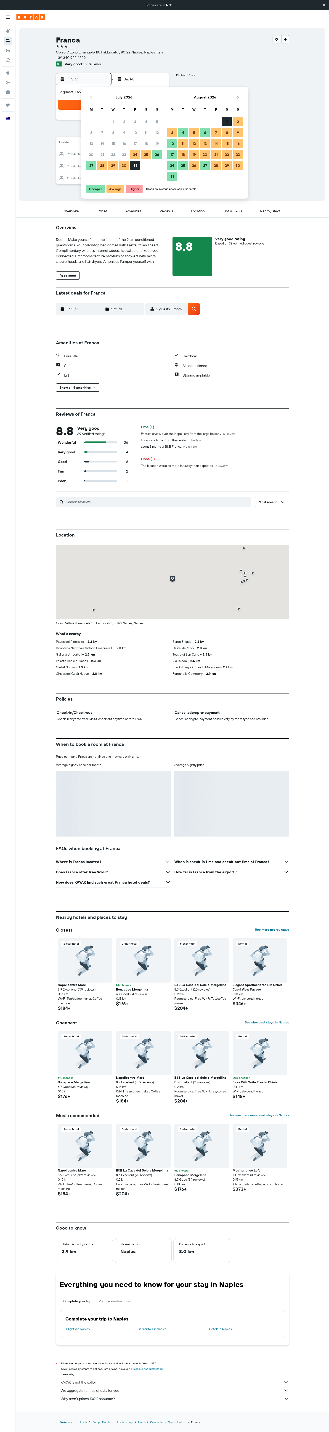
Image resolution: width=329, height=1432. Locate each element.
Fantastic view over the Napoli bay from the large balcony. (188, 434)
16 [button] (124, 143)
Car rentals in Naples (152, 1329)
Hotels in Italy (124, 1422)
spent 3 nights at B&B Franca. (169, 446)
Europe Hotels (101, 1422)
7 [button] (102, 132)
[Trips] (8, 105)
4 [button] (146, 121)
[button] (324, 5)
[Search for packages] (8, 59)
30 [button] (124, 165)
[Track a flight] (8, 82)
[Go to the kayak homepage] (30, 17)
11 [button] (146, 132)
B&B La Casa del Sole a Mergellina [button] (200, 985)
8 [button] (113, 132)
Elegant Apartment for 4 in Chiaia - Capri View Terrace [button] (259, 987)
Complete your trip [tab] (77, 1301)
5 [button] (157, 121)
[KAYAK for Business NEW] (8, 92)
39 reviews (92, 64)
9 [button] (124, 132)
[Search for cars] (8, 50)
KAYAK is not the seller (175, 1382)
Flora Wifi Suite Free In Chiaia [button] (255, 1082)
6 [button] (91, 132)
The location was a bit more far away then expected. (184, 466)
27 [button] (91, 165)
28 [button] (102, 165)
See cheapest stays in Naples (267, 1022)
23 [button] (124, 154)
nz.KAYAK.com (64, 1422)
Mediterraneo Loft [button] (246, 1170)
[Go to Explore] (8, 72)
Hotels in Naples (220, 1329)
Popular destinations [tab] (114, 1301)
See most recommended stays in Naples (259, 1115)
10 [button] (135, 132)
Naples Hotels (177, 1422)
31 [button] (135, 165)
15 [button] (113, 143)
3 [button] (135, 121)
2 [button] (124, 121)
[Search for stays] (8, 40)
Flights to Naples (78, 1329)
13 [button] (91, 143)
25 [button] (146, 154)
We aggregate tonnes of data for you (175, 1390)
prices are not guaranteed (147, 1369)
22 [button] (113, 154)
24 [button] (135, 154)
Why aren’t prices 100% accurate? (175, 1398)
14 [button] (102, 143)
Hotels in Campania (150, 1422)
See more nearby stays (272, 929)
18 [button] (146, 143)
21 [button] (102, 154)
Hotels (83, 1422)
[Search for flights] (8, 31)
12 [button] (157, 132)
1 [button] (113, 121)
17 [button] (135, 143)
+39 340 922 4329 (71, 57)
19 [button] (157, 143)
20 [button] (91, 154)
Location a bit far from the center (171, 440)
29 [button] (113, 165)
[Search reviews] (157, 502)
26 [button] (157, 154)
